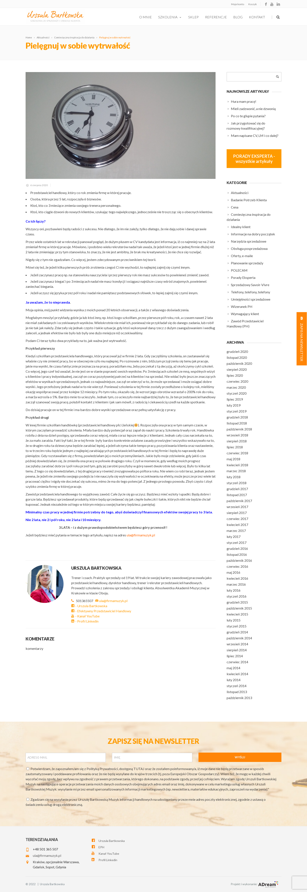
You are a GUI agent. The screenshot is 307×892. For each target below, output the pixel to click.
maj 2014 (233, 668)
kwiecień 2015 (237, 614)
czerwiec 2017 (237, 519)
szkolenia (170, 17)
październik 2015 (239, 608)
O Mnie (145, 17)
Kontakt (257, 17)
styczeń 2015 (236, 626)
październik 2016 (239, 560)
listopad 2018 (237, 423)
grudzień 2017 (237, 489)
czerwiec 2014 (237, 662)
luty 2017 (233, 536)
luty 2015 (233, 620)
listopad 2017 (237, 495)
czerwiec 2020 (237, 381)
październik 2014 (239, 638)
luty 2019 (233, 405)
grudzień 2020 (237, 351)
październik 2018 (239, 429)
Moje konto (237, 4)
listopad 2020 (237, 357)
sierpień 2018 (237, 441)
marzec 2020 (236, 387)
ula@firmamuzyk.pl (111, 601)
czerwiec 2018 (237, 453)
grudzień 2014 (237, 632)
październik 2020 (239, 363)
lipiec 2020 (235, 375)
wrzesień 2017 (237, 507)
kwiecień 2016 (237, 578)
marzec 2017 (236, 531)
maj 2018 (233, 459)
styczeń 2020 (236, 393)
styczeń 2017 (236, 542)
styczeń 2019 (236, 411)
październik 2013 (239, 698)
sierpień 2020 (237, 369)
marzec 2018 (236, 471)
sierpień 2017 (237, 513)
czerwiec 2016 (237, 566)
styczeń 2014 (236, 686)
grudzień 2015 (237, 602)
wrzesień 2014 (237, 644)
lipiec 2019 (235, 399)
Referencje (216, 17)
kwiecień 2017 (237, 525)
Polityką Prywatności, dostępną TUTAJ (116, 769)
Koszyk (252, 4)
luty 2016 (233, 590)
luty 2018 (233, 477)
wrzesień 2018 (237, 435)
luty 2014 (233, 680)
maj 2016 (233, 572)
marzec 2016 (236, 584)
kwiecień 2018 (237, 465)
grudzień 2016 (237, 548)
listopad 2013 (237, 692)
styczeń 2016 (236, 596)
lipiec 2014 (235, 656)
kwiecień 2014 (237, 674)
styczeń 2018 (236, 483)
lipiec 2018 (235, 447)
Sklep (193, 17)
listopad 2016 (237, 554)
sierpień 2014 (237, 650)
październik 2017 (239, 501)
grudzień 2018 (237, 417)
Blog (238, 17)
